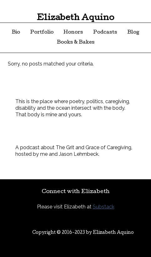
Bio (16, 32)
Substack (103, 207)
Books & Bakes (76, 42)
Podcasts (105, 32)
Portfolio (42, 32)
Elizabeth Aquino (75, 18)
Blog (133, 32)
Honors (73, 32)
